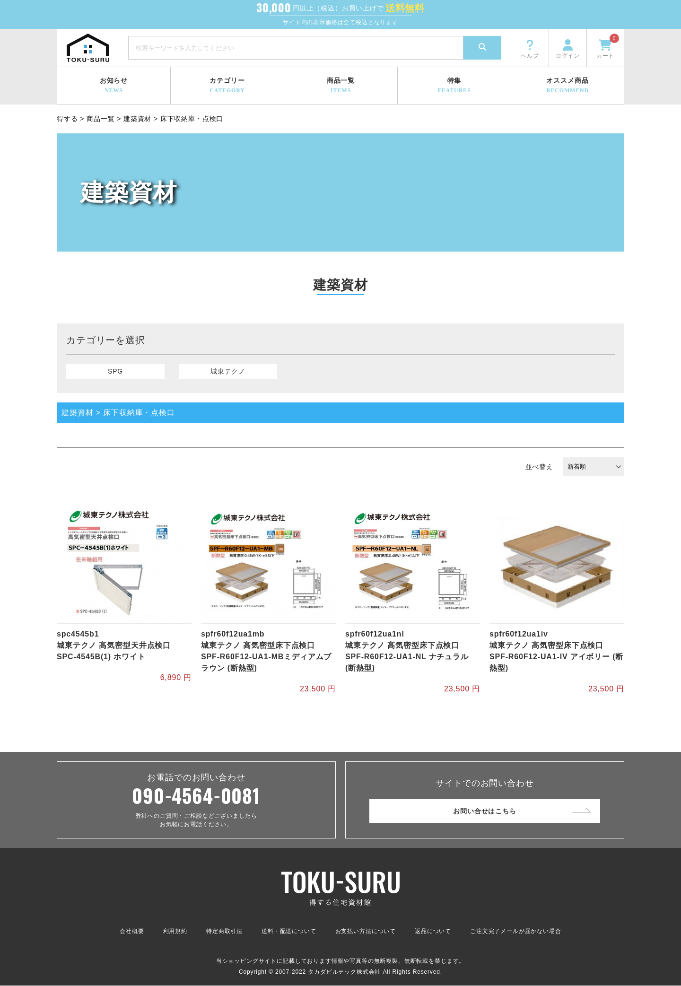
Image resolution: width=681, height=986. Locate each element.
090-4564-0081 (196, 795)
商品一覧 (341, 86)
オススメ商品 (567, 86)
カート (607, 46)
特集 (454, 86)
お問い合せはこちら (484, 811)
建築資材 (137, 118)
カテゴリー (227, 86)
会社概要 (132, 931)
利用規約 (175, 931)
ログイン (568, 48)
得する (67, 118)
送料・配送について (289, 931)
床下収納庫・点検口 (192, 118)
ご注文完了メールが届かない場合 (515, 931)
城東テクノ (227, 371)
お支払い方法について (365, 931)
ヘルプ (530, 48)
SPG (115, 371)
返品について (433, 931)
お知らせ (114, 86)
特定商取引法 (224, 931)
